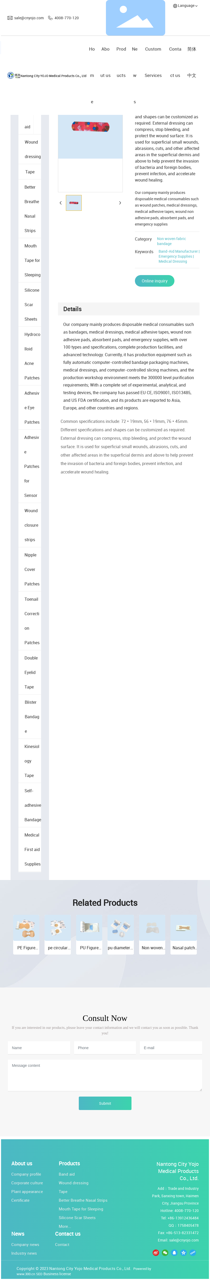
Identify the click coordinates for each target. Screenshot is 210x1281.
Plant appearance (27, 1191)
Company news (25, 1244)
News (17, 1234)
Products (69, 1163)
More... (65, 1226)
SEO (39, 1274)
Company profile (26, 1174)
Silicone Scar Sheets (77, 1217)
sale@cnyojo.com (29, 17)
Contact (62, 1244)
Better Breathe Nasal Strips (83, 1200)
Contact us (67, 1234)
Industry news (24, 1253)
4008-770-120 (67, 17)
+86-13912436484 (183, 1217)
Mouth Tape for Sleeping (81, 1208)
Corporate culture (27, 1182)
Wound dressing (74, 1182)
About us (21, 1163)
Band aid (67, 1174)
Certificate (20, 1200)
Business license (57, 1273)
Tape (63, 1191)
